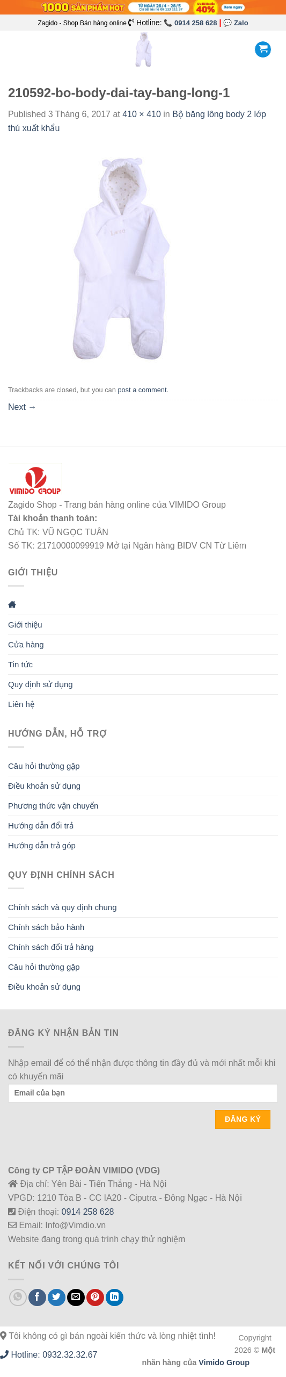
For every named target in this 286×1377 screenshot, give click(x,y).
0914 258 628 (88, 1211)
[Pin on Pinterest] (95, 1298)
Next (22, 407)
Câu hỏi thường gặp (44, 765)
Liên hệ (21, 704)
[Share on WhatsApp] (18, 1298)
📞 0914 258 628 (190, 23)
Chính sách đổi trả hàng (51, 946)
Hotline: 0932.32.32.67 (48, 1354)
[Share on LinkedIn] (114, 1298)
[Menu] (14, 50)
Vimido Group (224, 1362)
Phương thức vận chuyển (53, 805)
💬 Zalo (235, 23)
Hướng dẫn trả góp (42, 845)
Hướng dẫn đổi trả (41, 825)
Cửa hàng (26, 644)
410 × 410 (141, 114)
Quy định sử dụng (40, 684)
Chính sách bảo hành (46, 927)
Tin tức (20, 664)
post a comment (142, 390)
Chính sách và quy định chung (62, 907)
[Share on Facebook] (37, 1298)
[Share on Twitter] (56, 1298)
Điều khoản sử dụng (44, 785)
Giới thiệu (25, 624)
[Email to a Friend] (76, 1298)
